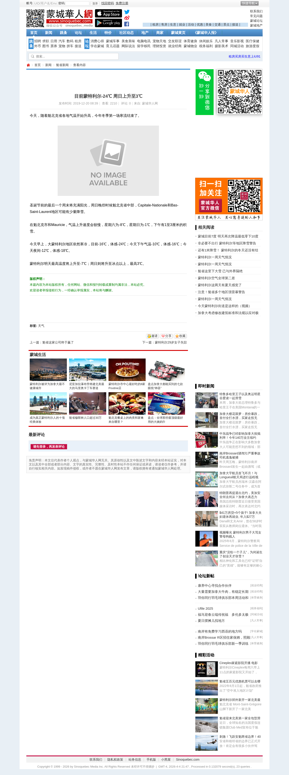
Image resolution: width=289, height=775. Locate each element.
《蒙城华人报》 (205, 33)
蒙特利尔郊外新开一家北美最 (239, 700)
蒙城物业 (190, 46)
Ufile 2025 (205, 608)
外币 (37, 46)
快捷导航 (248, 3)
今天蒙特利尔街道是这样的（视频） (225, 306)
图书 (45, 46)
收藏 (182, 336)
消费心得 (97, 41)
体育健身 (190, 41)
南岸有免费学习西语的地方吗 (220, 631)
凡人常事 (221, 41)
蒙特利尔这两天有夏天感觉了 (220, 285)
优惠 (200, 24)
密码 (61, 3)
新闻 (48, 33)
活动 (191, 24)
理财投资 (159, 46)
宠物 (62, 46)
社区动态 (126, 33)
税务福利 (206, 46)
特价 (108, 33)
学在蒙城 (97, 46)
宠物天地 (159, 41)
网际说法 (128, 46)
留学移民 (144, 46)
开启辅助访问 (261, 3)
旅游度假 (252, 46)
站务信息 (135, 759)
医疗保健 (252, 41)
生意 (173, 24)
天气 (41, 326)
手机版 (151, 759)
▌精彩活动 (204, 655)
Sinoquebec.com (187, 759)
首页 (33, 33)
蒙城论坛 (256, 20)
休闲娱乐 (206, 41)
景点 (226, 24)
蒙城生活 (38, 354)
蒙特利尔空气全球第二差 (216, 278)
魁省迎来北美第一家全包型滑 (239, 718)
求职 (45, 41)
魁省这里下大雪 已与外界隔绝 (220, 271)
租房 (155, 24)
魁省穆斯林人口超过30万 (85, 417)
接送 (235, 24)
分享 (168, 336)
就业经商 (175, 46)
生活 (93, 33)
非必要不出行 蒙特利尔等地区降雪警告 (227, 243)
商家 (159, 33)
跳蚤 (63, 33)
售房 (164, 24)
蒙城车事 (113, 41)
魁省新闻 (62, 65)
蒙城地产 (256, 25)
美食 (208, 24)
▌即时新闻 (204, 386)
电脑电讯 (144, 41)
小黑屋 (166, 759)
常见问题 (256, 16)
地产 (145, 33)
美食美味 (128, 41)
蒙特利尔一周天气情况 (215, 257)
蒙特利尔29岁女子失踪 (171, 342)
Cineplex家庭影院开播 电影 (238, 663)
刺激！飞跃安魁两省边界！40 (240, 736)
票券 (53, 46)
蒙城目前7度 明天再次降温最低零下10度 (228, 236)
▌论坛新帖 (204, 576)
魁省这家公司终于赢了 (58, 342)
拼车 (70, 46)
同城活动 (237, 46)
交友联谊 (175, 41)
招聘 (37, 41)
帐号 (29, 3)
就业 (182, 24)
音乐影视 (237, 41)
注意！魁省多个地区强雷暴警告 (221, 292)
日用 (53, 41)
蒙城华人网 (28, 65)
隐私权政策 (115, 759)
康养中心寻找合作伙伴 (215, 585)
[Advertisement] (195, 16)
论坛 (78, 33)
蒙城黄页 (178, 33)
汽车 (62, 41)
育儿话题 (113, 46)
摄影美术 (221, 46)
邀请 (154, 336)
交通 (217, 24)
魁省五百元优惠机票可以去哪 (239, 681)
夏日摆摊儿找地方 (211, 620)
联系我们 (256, 11)
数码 (70, 41)
